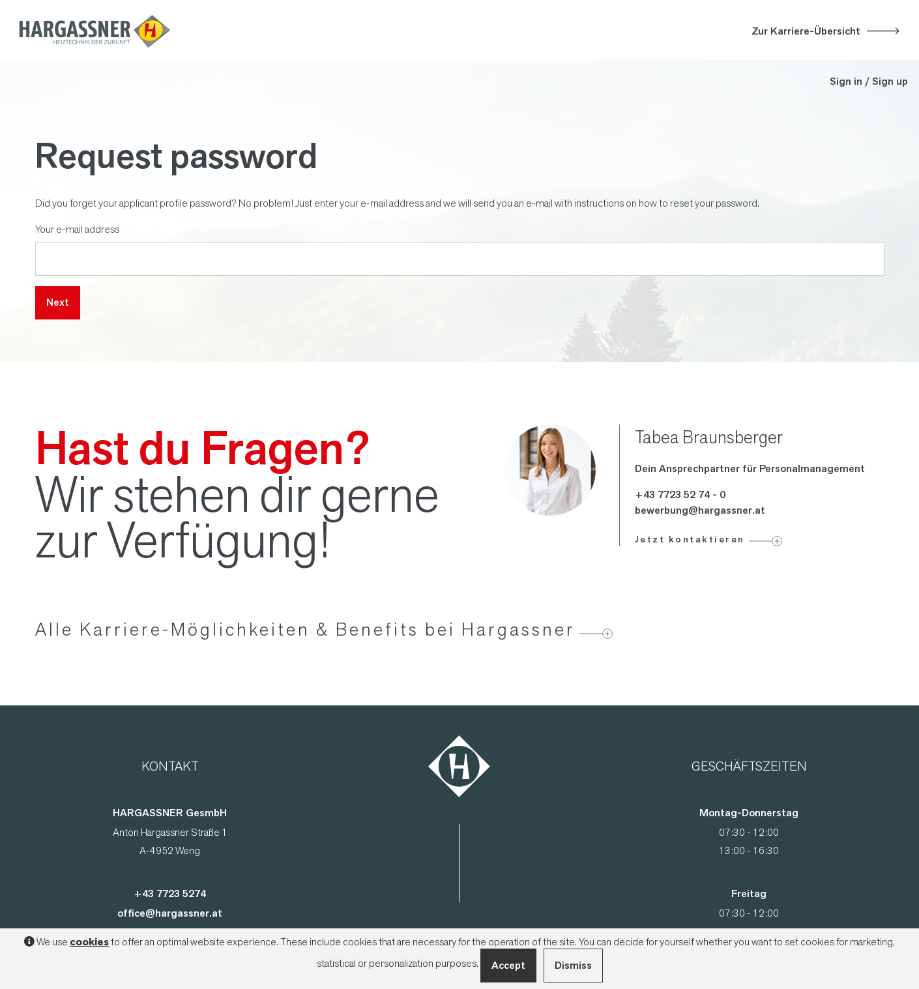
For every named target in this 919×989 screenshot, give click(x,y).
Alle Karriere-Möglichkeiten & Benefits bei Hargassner (305, 629)
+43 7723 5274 (170, 893)
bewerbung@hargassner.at (700, 510)
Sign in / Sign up (869, 81)
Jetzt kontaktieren (690, 539)
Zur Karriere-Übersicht (805, 31)
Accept (508, 965)
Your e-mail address (77, 228)
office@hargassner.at (169, 913)
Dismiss (573, 965)
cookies (89, 942)
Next (57, 302)
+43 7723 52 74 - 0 (680, 494)
